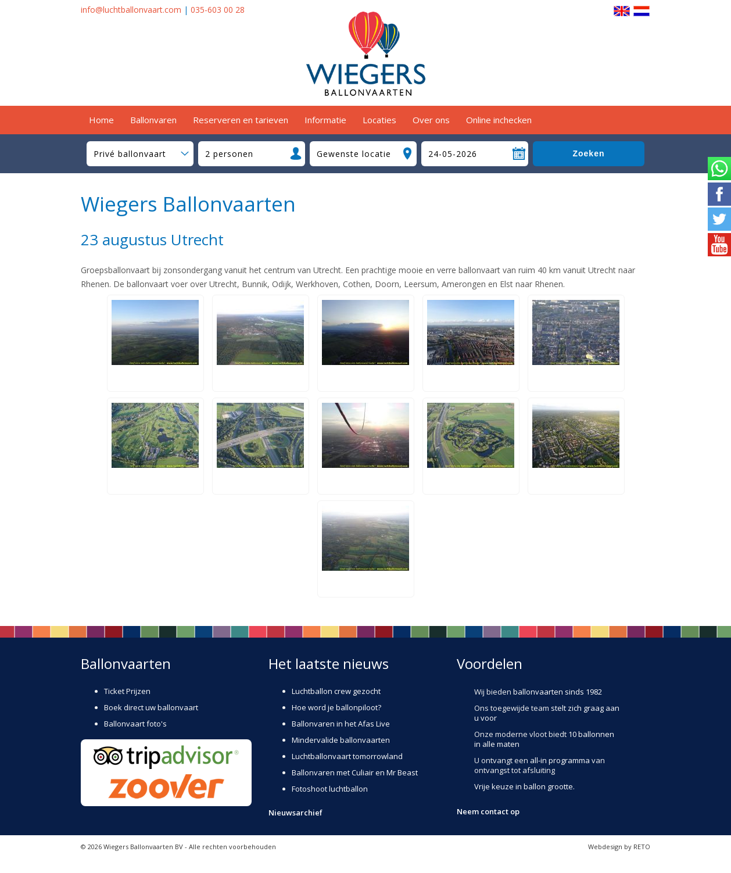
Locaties (379, 120)
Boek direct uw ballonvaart (151, 707)
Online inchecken (499, 120)
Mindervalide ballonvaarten (341, 740)
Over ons (431, 120)
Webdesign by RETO (619, 846)
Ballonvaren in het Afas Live (341, 723)
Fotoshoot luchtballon (330, 788)
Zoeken (588, 153)
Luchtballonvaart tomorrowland (347, 756)
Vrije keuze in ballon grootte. (524, 786)
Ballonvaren (153, 120)
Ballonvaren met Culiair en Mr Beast (355, 772)
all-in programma (560, 760)
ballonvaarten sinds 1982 (557, 691)
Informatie (325, 120)
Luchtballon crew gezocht (336, 691)
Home (101, 120)
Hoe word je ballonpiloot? (336, 707)
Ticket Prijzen (127, 691)
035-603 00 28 (218, 9)
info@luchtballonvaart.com (131, 9)
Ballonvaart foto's (135, 723)
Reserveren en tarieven (240, 120)
